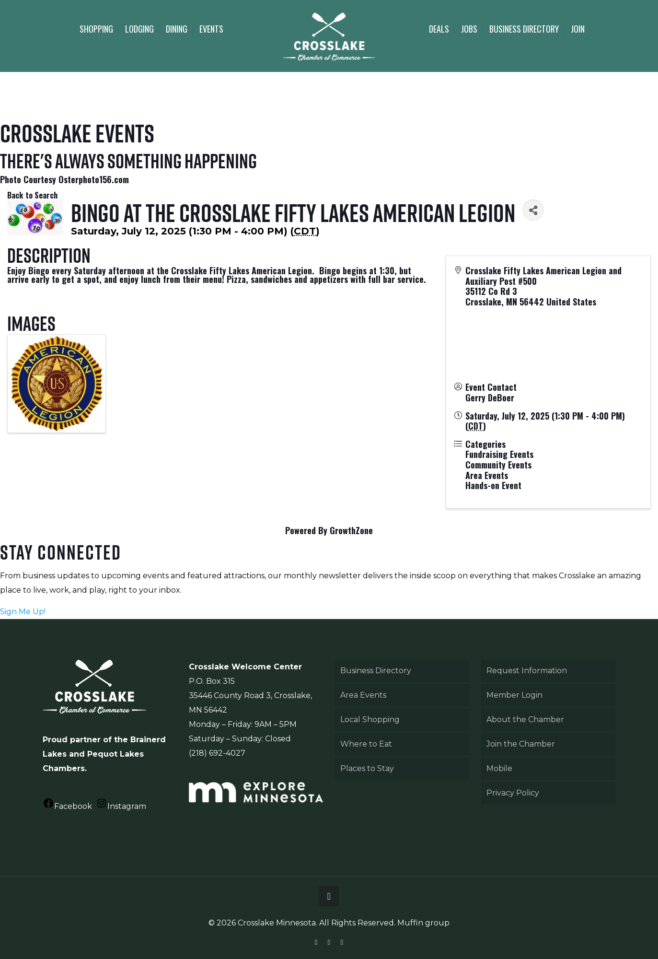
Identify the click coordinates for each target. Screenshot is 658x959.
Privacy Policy (512, 792)
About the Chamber (525, 719)
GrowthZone (351, 530)
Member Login (514, 695)
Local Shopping (370, 719)
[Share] (533, 210)
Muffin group (423, 922)
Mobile (499, 768)
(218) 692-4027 (217, 753)
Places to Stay (367, 768)
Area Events (363, 695)
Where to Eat (366, 743)
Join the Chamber (520, 743)
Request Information (526, 670)
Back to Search (32, 195)
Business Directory (375, 670)
